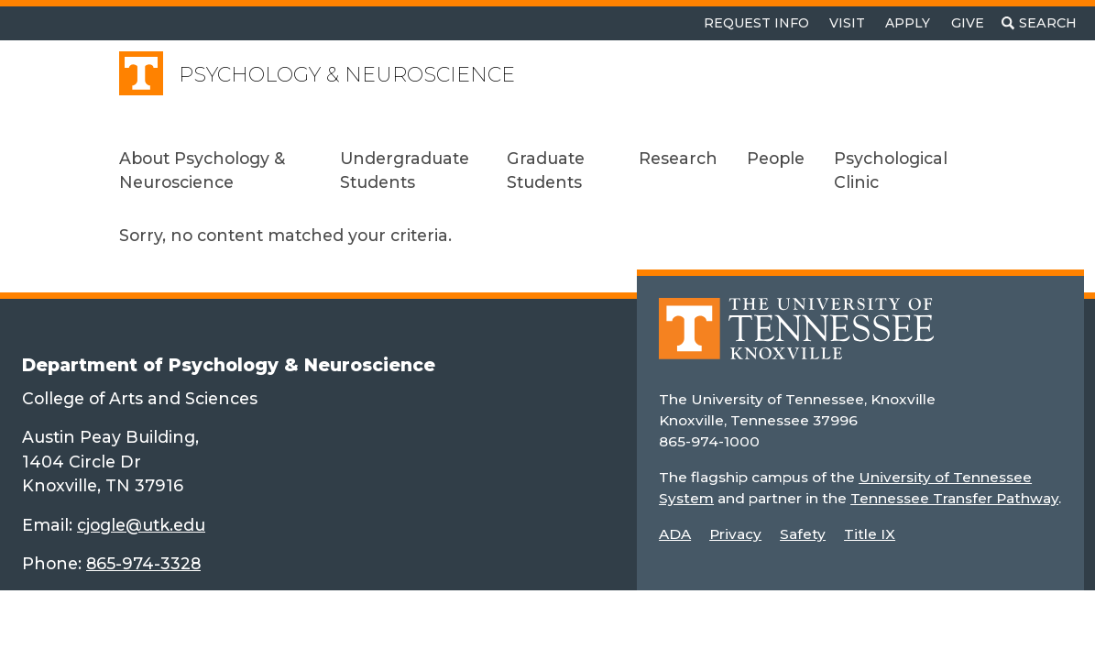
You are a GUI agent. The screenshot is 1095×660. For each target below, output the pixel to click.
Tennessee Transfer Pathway (954, 498)
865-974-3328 (143, 563)
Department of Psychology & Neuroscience (228, 365)
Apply (907, 23)
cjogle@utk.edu (141, 524)
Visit (847, 23)
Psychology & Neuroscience (347, 74)
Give (967, 23)
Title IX (869, 534)
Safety (803, 534)
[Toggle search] (1039, 23)
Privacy (735, 534)
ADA (675, 534)
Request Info (756, 23)
